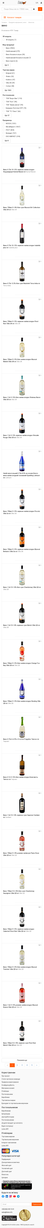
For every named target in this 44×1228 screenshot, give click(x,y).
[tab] (22, 17)
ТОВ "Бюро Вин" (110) (14, 98)
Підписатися (37, 1204)
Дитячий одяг (7, 1171)
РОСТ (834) (10, 130)
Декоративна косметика (10, 1162)
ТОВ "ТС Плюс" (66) (13, 111)
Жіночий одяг (6, 1165)
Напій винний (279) (13, 51)
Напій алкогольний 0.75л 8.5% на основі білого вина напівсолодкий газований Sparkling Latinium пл (21, 475)
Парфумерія (6, 1159)
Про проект (6, 1076)
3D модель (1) (11, 40)
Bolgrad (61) (10, 73)
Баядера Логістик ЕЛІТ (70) (16, 108)
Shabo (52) (10, 76)
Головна (4, 22)
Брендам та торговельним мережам (15, 1103)
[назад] (7, 1065)
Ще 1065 (8, 90)
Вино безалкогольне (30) (15, 54)
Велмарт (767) (11, 133)
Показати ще (22, 1060)
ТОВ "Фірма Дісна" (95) (14, 105)
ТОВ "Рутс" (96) (11, 102)
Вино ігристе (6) (12, 61)
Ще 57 (7, 115)
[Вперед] (36, 1065)
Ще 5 (7, 65)
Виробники (5, 1097)
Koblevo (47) (10, 80)
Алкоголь (31, 22)
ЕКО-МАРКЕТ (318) (13, 136)
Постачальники (7, 1094)
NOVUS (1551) (11, 123)
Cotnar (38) (10, 86)
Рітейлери (5, 1091)
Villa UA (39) (10, 83)
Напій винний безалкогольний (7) (18, 58)
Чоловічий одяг (7, 1168)
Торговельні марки (8, 1100)
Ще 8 (7, 141)
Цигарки (5, 1177)
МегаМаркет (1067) (13, 127)
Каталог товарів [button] (12, 17)
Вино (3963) (10, 48)
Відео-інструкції (7, 1126)
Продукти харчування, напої (17, 22)
